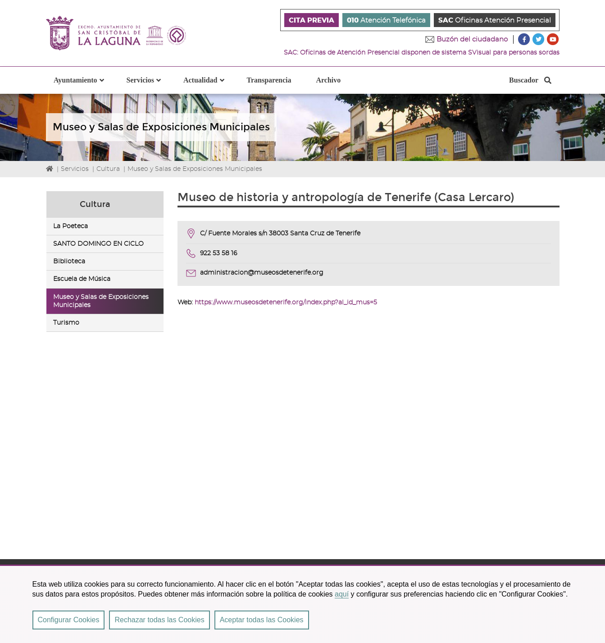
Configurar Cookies (69, 620)
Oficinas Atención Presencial (494, 20)
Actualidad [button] (209, 85)
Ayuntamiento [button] (84, 85)
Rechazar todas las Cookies (159, 620)
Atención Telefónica (386, 20)
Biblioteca (69, 261)
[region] (302, 604)
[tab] (105, 226)
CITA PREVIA (311, 20)
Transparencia (269, 80)
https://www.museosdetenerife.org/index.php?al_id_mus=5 (286, 302)
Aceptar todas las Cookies (262, 620)
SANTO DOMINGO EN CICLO (98, 244)
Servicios (75, 169)
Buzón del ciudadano (472, 39)
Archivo (328, 80)
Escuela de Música (81, 279)
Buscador (530, 82)
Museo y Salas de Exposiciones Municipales (194, 169)
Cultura (108, 169)
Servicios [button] (149, 85)
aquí (342, 594)
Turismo (66, 323)
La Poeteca (70, 226)
